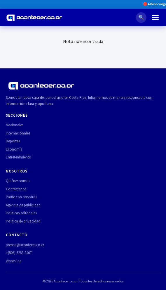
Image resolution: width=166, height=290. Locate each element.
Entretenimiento (18, 157)
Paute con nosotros (21, 197)
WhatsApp (14, 261)
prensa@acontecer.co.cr (25, 245)
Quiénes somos (18, 181)
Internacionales (18, 133)
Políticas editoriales (21, 213)
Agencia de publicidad (23, 205)
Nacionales (14, 125)
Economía (14, 149)
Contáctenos (16, 189)
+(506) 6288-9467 (19, 253)
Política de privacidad (23, 221)
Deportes (13, 141)
